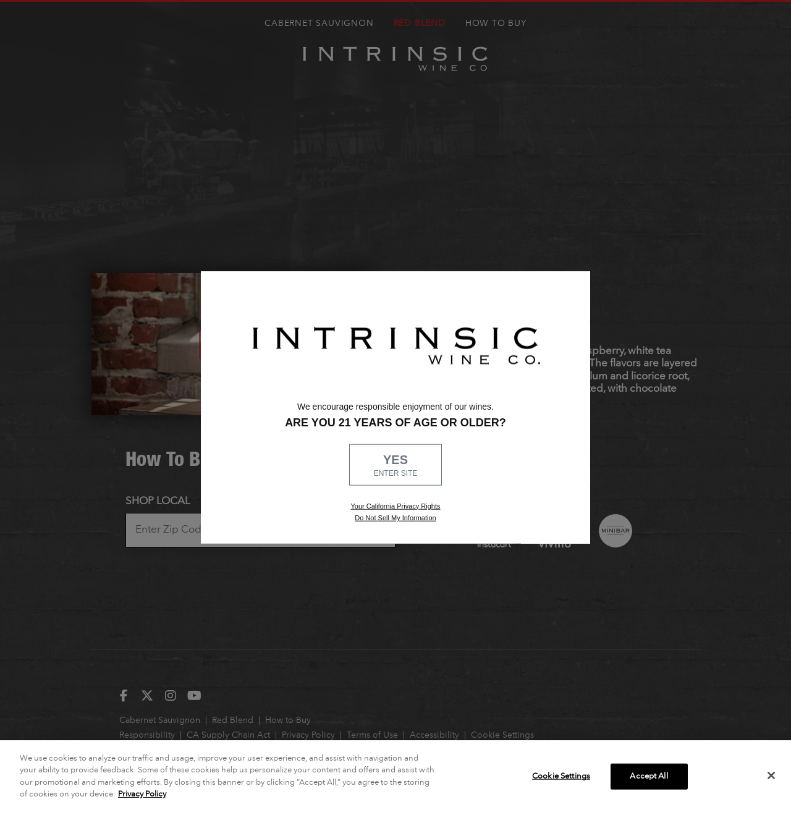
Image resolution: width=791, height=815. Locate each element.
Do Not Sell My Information (395, 518)
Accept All (648, 776)
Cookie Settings (561, 776)
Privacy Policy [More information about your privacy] (142, 794)
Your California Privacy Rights (395, 505)
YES (395, 466)
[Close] (771, 775)
